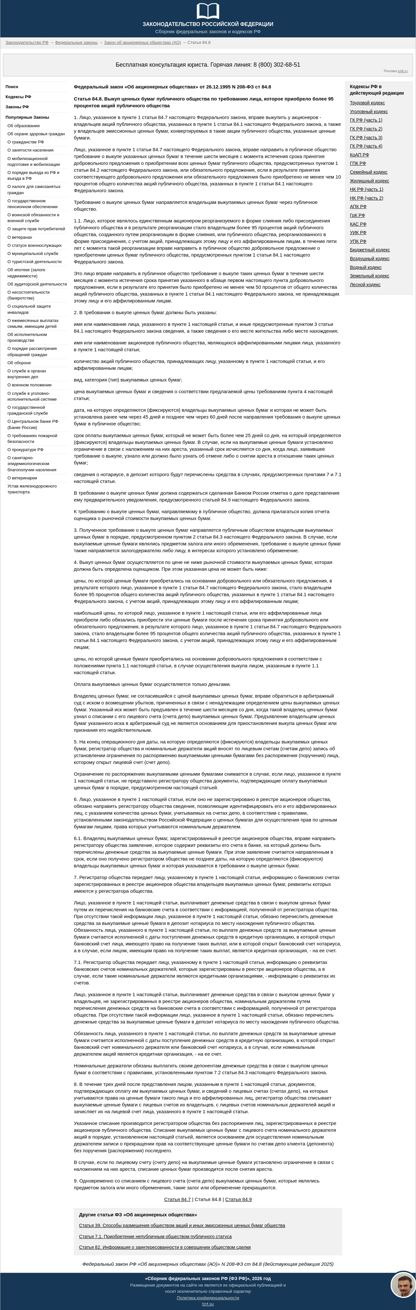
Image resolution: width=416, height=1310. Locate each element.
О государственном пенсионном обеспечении (32, 203)
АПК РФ (358, 206)
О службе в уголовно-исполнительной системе (32, 396)
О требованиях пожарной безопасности (32, 438)
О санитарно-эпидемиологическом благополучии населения (31, 463)
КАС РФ (358, 224)
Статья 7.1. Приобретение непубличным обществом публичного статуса (155, 1236)
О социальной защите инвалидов (29, 309)
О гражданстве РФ (25, 142)
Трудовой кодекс (367, 102)
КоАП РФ (359, 154)
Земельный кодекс (369, 275)
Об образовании (23, 125)
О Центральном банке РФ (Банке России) (32, 424)
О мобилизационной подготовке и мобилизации (33, 161)
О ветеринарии (22, 477)
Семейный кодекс (369, 172)
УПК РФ (358, 241)
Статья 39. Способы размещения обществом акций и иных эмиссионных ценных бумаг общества (182, 1225)
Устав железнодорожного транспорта (32, 489)
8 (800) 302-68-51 (277, 64)
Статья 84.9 (238, 1199)
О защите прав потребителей (36, 228)
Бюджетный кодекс (370, 249)
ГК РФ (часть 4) (366, 146)
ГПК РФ (358, 163)
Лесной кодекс (365, 284)
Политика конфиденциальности (208, 1297)
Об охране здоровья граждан (36, 133)
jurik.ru (403, 71)
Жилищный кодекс (369, 180)
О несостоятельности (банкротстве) (28, 295)
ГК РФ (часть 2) (366, 128)
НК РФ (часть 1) (367, 189)
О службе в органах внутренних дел (26, 373)
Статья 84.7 (177, 1199)
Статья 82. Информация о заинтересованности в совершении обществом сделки (165, 1247)
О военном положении (29, 384)
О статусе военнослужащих (34, 245)
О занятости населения (30, 150)
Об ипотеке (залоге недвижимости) (26, 272)
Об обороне (19, 362)
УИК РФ (358, 232)
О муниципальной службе (32, 253)
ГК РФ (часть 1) (366, 120)
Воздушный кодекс (370, 258)
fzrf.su (208, 1304)
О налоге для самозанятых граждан (33, 189)
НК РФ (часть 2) (367, 198)
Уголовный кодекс (369, 111)
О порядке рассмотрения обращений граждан (32, 351)
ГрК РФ (357, 215)
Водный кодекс (366, 267)
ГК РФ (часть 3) (366, 137)
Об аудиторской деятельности (37, 284)
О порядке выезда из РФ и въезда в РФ (33, 175)
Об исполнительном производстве (27, 337)
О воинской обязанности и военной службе (33, 217)
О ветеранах (19, 237)
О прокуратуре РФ (25, 449)
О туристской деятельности (34, 261)
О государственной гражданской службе (27, 410)
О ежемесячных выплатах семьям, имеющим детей (32, 323)
